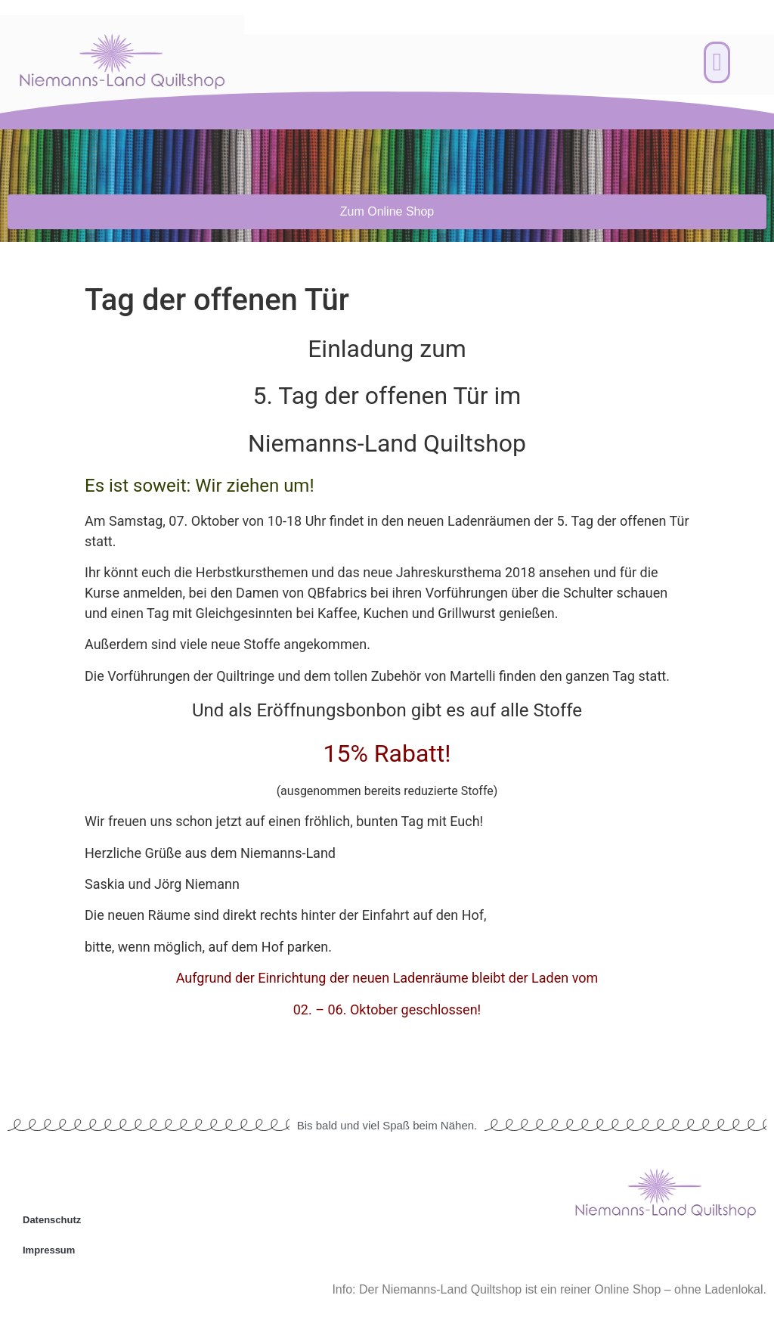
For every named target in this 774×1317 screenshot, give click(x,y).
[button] (717, 63)
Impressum (49, 1250)
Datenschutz (52, 1219)
